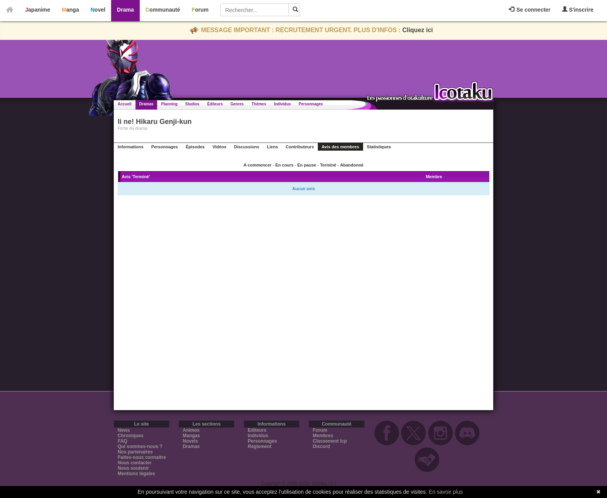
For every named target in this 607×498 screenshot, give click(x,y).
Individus (282, 104)
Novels (190, 441)
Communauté (163, 10)
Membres (323, 435)
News (124, 430)
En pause (306, 165)
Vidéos (219, 146)
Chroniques (131, 435)
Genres (236, 104)
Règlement (259, 446)
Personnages (310, 104)
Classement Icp (330, 441)
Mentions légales (136, 473)
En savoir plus (446, 492)
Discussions (246, 146)
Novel (98, 10)
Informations (131, 146)
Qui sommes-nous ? (140, 446)
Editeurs (257, 430)
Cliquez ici (417, 30)
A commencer (257, 165)
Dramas (146, 104)
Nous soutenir (133, 468)
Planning (169, 104)
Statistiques (379, 146)
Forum (200, 10)
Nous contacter (134, 462)
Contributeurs (300, 146)
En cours (284, 165)
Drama (125, 10)
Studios (192, 104)
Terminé (328, 165)
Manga (70, 10)
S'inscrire (577, 9)
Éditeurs (215, 104)
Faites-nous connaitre (142, 457)
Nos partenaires (135, 452)
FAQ (122, 441)
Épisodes (195, 146)
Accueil (125, 104)
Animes (191, 430)
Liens (272, 146)
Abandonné (352, 165)
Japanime (37, 10)
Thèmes (259, 104)
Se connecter (529, 10)
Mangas (191, 435)
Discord (321, 446)
